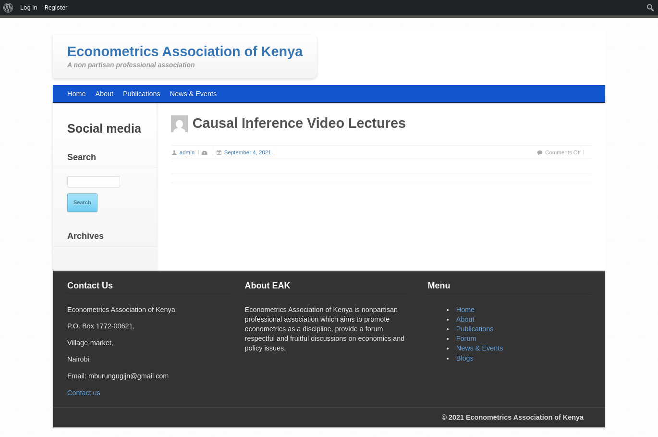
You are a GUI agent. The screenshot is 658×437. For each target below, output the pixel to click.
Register (56, 7)
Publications (475, 329)
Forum (466, 338)
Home (465, 309)
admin (187, 152)
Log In (28, 7)
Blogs (465, 358)
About (465, 319)
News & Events (479, 348)
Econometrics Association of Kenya (185, 51)
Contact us (83, 393)
